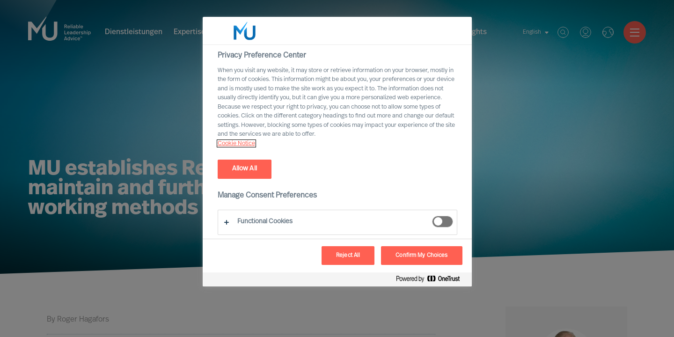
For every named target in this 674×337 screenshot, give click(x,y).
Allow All (244, 168)
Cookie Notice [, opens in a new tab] (236, 143)
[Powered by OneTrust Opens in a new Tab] (431, 280)
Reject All (348, 255)
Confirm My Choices (421, 255)
